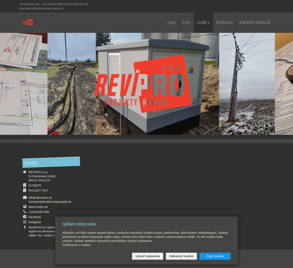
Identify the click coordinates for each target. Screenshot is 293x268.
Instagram (34, 222)
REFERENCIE (224, 22)
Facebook (34, 217)
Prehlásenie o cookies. (76, 245)
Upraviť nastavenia (148, 256)
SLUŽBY (203, 22)
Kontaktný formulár (255, 22)
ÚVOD (171, 22)
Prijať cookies (215, 256)
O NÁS (186, 22)
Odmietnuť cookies (181, 256)
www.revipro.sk (38, 206)
